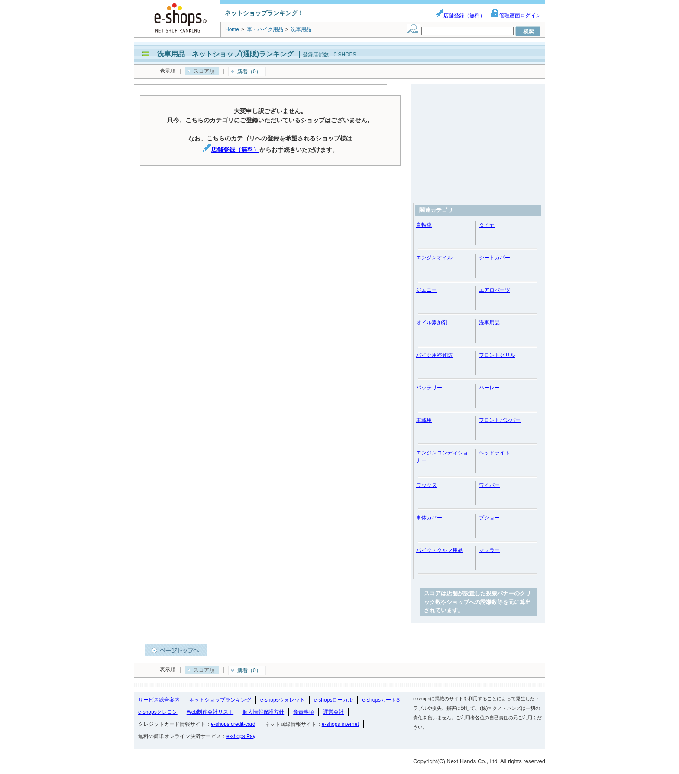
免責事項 (303, 712)
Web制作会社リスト (210, 712)
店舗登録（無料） (460, 16)
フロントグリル (497, 355)
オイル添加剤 (431, 323)
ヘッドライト (494, 453)
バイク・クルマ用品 (439, 550)
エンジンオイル (434, 258)
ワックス (426, 485)
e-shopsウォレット (282, 700)
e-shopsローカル (333, 700)
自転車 (424, 225)
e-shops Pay (240, 736)
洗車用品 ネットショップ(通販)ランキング (225, 54)
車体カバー (429, 518)
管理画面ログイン (516, 16)
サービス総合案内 (159, 700)
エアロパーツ (494, 290)
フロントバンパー (500, 420)
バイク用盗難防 (434, 355)
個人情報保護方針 (263, 712)
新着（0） (249, 72)
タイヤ (487, 225)
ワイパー (489, 485)
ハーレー (489, 388)
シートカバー (494, 258)
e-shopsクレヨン (158, 712)
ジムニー (426, 290)
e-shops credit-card (233, 724)
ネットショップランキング (220, 700)
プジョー (489, 518)
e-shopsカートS (381, 700)
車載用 (424, 420)
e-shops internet (340, 724)
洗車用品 (489, 323)
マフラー (489, 550)
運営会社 (333, 712)
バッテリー (429, 388)
